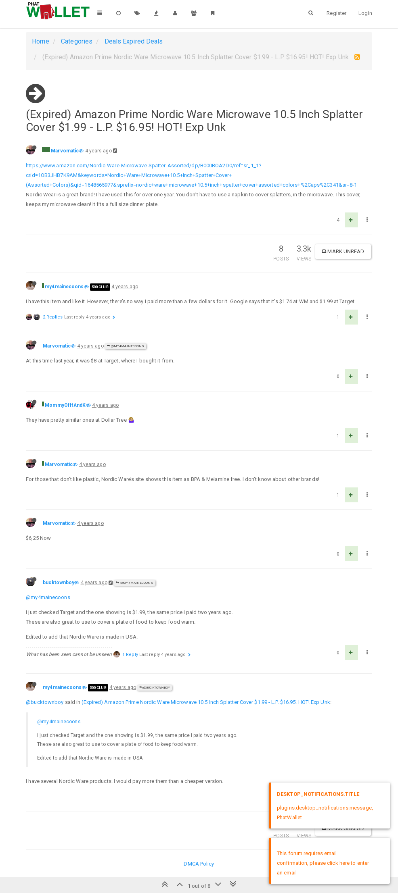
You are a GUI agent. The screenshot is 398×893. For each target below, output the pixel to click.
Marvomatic (65, 151)
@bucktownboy (154, 687)
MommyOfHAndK (65, 405)
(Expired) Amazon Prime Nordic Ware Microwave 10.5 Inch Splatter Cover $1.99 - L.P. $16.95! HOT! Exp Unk (206, 702)
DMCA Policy (199, 864)
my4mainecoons (64, 286)
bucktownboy (58, 582)
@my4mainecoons (126, 346)
